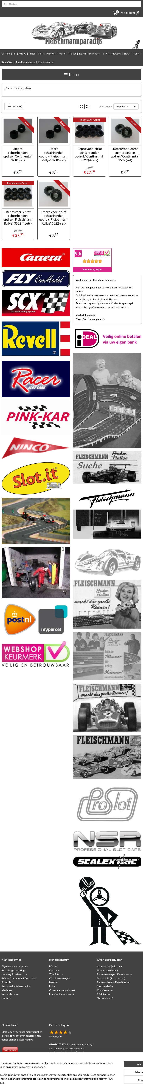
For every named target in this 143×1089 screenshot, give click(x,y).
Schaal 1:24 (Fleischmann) (111, 978)
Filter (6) (14, 106)
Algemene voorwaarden (15, 966)
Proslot (62, 53)
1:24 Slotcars (104, 994)
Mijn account (130, 13)
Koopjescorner (46, 62)
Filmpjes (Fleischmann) (61, 994)
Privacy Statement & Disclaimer (19, 978)
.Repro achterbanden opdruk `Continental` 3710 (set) (17, 154)
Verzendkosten (10, 994)
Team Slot (7, 62)
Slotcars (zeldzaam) (107, 970)
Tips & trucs (56, 974)
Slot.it (127, 53)
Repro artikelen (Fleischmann (113, 982)
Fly (14, 53)
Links (52, 986)
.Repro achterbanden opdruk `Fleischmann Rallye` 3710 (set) (53, 154)
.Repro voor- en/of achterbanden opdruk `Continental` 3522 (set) (125, 154)
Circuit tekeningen (59, 978)
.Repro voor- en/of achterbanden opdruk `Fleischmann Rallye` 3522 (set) (53, 217)
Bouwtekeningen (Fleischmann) (114, 974)
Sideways (115, 53)
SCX (105, 53)
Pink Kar (50, 53)
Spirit (136, 53)
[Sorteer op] (126, 107)
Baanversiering (105, 986)
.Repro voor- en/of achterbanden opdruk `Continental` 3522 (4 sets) (89, 154)
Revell (82, 53)
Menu (71, 74)
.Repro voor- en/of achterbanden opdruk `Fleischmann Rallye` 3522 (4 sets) (17, 217)
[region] (48, 1071)
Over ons (54, 970)
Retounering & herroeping (16, 986)
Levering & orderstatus (14, 974)
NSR (40, 53)
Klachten (7, 990)
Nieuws (53, 966)
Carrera (6, 53)
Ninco (32, 53)
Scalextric (94, 53)
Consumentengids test (62, 990)
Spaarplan (7, 982)
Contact (6, 997)
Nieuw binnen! (105, 997)
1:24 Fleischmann (25, 62)
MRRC (22, 53)
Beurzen (53, 982)
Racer (73, 53)
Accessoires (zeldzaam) (109, 966)
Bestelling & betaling (13, 970)
